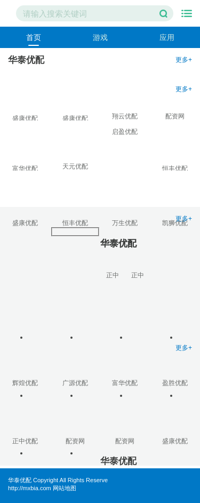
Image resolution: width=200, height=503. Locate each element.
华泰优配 (19, 480)
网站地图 (64, 488)
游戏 (100, 37)
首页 (33, 37)
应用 (166, 37)
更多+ (183, 59)
